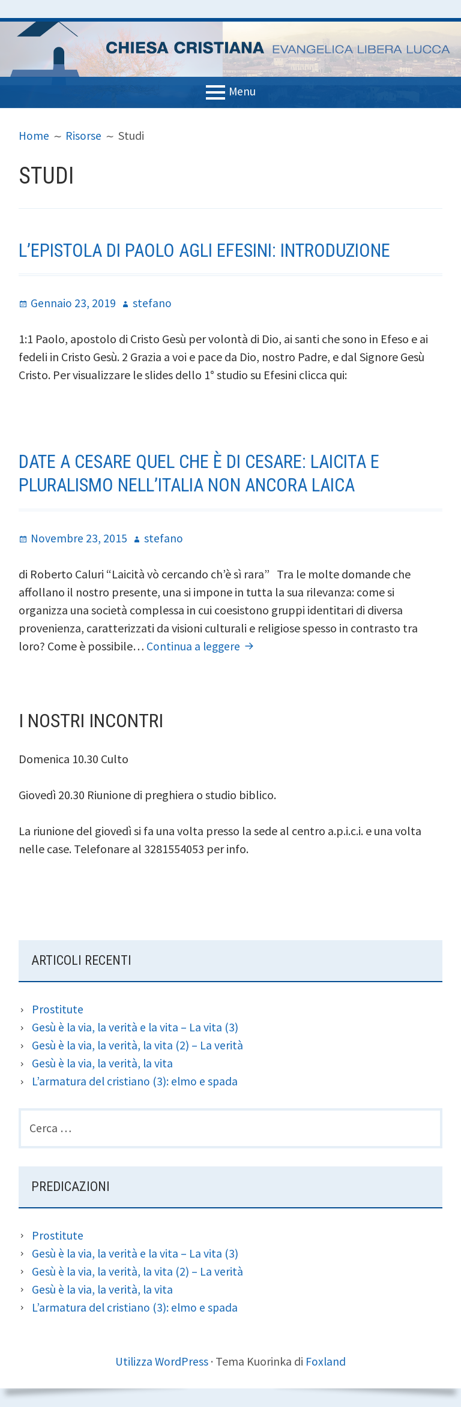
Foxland (326, 1361)
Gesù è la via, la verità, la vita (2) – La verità (138, 1044)
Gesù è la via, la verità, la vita (103, 1062)
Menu (242, 90)
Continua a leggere (202, 645)
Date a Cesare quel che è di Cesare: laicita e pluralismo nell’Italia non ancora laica (209, 473)
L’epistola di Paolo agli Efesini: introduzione (214, 250)
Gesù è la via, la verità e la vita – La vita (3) (136, 1026)
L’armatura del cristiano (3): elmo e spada (136, 1080)
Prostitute (57, 1008)
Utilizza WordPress (162, 1361)
